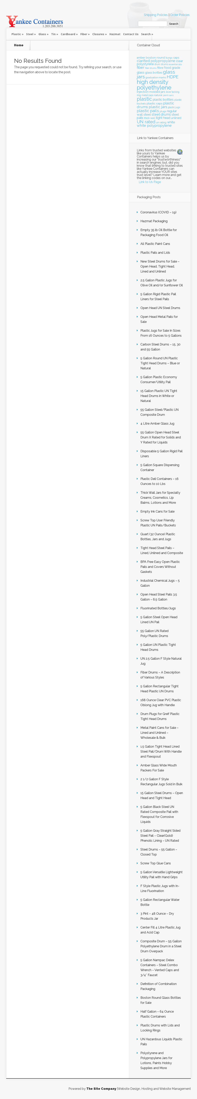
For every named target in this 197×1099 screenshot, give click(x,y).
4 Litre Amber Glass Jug (157, 423)
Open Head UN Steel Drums (160, 308)
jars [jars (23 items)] (163, 91)
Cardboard (68, 34)
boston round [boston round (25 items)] (155, 57)
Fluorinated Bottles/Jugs (158, 608)
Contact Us (131, 34)
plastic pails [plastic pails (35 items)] (148, 110)
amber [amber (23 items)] (141, 57)
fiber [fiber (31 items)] (140, 67)
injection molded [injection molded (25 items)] (148, 92)
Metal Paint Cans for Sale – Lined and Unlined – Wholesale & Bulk (159, 733)
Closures (98, 34)
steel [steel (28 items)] (147, 114)
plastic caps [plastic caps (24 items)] (154, 103)
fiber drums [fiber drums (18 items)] (150, 68)
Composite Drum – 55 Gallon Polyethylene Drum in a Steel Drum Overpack (161, 946)
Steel (29, 34)
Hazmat (114, 34)
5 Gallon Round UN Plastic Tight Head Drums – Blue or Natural (160, 363)
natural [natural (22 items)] (158, 95)
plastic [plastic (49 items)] (144, 99)
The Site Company (101, 1089)
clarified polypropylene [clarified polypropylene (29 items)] (156, 61)
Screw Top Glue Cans (155, 863)
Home (18, 45)
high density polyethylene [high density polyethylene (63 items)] (154, 85)
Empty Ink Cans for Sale (157, 511)
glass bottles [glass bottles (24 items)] (153, 72)
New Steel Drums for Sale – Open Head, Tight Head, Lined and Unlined (159, 266)
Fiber (83, 34)
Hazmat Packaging (154, 221)
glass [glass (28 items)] (140, 72)
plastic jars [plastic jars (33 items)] (158, 107)
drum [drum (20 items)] (157, 64)
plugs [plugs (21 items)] (163, 111)
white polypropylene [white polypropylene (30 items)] (154, 125)
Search (146, 34)
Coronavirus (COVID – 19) (158, 212)
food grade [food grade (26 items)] (172, 68)
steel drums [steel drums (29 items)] (161, 114)
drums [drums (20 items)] (164, 64)
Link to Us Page (150, 182)
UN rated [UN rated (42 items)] (146, 121)
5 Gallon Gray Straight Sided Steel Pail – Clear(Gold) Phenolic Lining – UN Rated (160, 835)
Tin (53, 34)
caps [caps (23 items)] (176, 57)
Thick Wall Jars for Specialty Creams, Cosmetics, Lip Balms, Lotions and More (160, 497)
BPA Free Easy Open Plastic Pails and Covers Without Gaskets (160, 567)
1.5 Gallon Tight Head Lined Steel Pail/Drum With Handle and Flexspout (161, 751)
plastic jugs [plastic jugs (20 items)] (174, 107)
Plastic (16, 34)
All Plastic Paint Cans (155, 244)
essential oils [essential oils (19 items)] (175, 64)
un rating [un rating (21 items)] (161, 122)
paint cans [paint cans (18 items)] (168, 95)
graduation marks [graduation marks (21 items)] (156, 77)
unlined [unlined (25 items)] (176, 118)
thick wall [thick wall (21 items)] (149, 118)
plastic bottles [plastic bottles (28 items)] (163, 99)
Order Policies (180, 15)
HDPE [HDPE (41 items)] (173, 76)
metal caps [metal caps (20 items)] (147, 95)
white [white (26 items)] (171, 122)
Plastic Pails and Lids (155, 252)
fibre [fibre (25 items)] (160, 68)
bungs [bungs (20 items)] (169, 57)
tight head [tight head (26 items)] (163, 118)
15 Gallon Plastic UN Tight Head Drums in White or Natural (158, 396)
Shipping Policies (156, 15)
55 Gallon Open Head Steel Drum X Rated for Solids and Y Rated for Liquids (160, 437)
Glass (42, 34)
